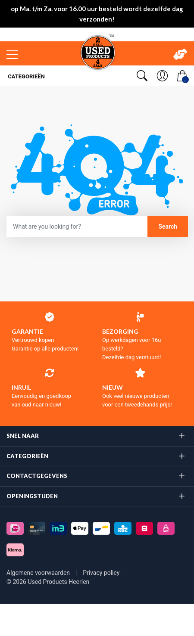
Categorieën (25, 76)
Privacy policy (102, 572)
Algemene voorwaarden (39, 572)
